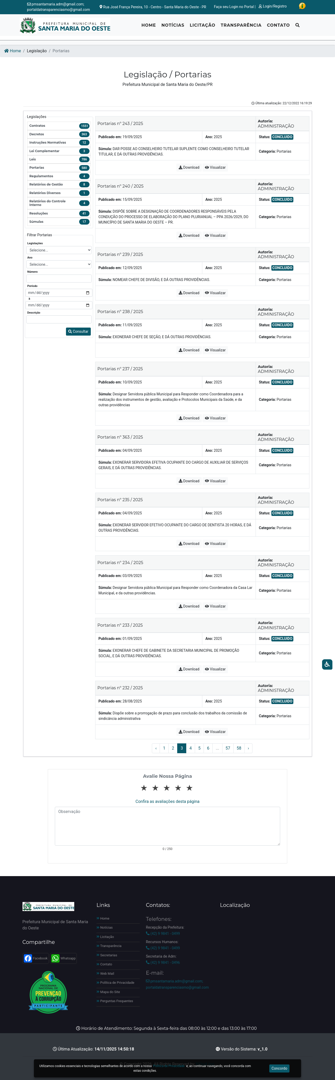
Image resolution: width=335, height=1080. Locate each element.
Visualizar (215, 167)
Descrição (33, 312)
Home (149, 27)
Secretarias (106, 955)
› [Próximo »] (248, 748)
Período (32, 286)
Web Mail (105, 973)
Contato (278, 27)
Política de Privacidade (115, 983)
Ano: (209, 137)
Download (189, 167)
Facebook (36, 958)
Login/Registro (273, 6)
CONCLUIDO (282, 137)
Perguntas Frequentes (114, 1001)
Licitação (202, 27)
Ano (30, 257)
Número (32, 271)
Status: (265, 137)
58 (239, 748)
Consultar (78, 331)
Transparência (241, 27)
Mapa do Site (108, 992)
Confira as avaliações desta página (167, 801)
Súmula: (105, 149)
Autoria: (265, 121)
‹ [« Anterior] (156, 748)
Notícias (172, 27)
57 (228, 748)
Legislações (35, 243)
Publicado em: (110, 137)
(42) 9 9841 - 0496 (163, 962)
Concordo (279, 1068)
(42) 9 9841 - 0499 (163, 933)
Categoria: (267, 151)
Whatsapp (63, 958)
